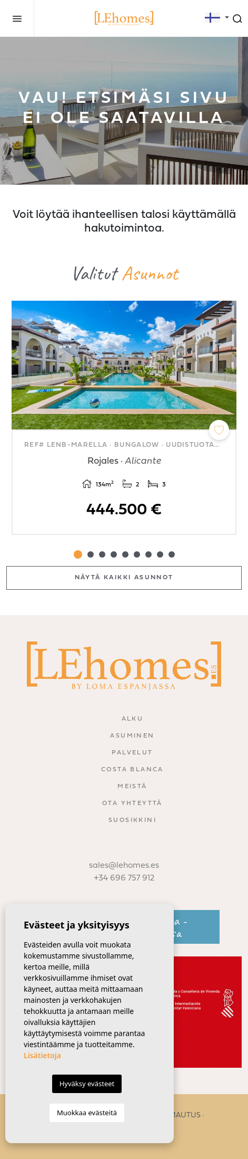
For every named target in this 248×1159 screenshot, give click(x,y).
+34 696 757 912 (124, 878)
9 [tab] (171, 554)
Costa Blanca (132, 770)
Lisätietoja (42, 1055)
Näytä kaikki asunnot (124, 577)
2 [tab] (90, 554)
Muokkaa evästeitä (87, 1112)
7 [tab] (148, 554)
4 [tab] (114, 554)
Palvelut (132, 753)
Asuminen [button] (132, 736)
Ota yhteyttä (132, 803)
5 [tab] (125, 554)
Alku (133, 719)
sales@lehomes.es (124, 865)
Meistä (132, 786)
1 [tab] (78, 554)
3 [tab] (102, 554)
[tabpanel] (124, 418)
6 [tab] (137, 554)
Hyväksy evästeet (87, 1083)
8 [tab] (160, 554)
